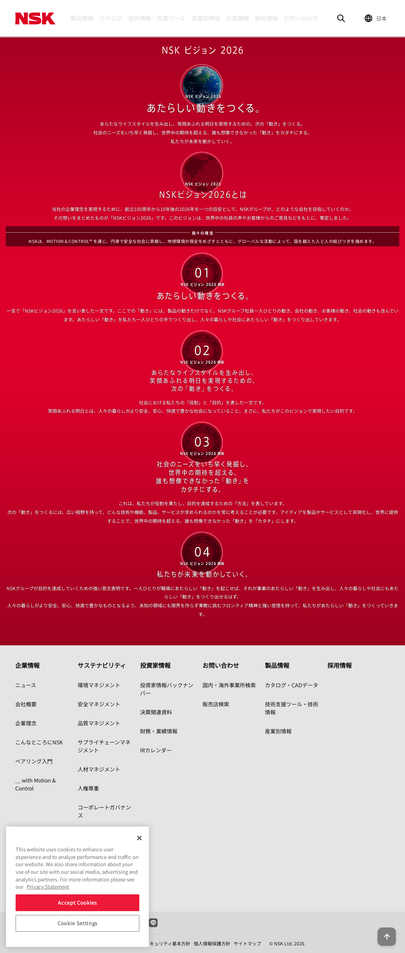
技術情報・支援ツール (156, 18)
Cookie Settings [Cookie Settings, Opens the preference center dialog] (77, 923)
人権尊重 (88, 788)
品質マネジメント (99, 723)
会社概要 (26, 704)
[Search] (341, 18)
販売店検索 (215, 704)
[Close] (139, 838)
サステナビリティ (102, 665)
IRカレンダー (156, 750)
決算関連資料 (156, 712)
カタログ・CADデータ (291, 685)
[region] (77, 887)
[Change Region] (377, 18)
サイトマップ (247, 943)
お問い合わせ (301, 18)
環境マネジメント (99, 685)
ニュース (25, 685)
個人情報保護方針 (212, 943)
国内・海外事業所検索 (229, 685)
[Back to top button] (381, 925)
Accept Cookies (77, 902)
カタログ (110, 18)
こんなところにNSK (39, 742)
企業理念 (26, 723)
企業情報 (237, 18)
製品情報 (81, 18)
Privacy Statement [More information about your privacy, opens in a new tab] (48, 886)
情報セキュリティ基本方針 (163, 943)
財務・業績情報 (158, 731)
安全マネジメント (99, 704)
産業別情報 (205, 18)
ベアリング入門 (34, 761)
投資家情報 (155, 665)
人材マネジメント (99, 769)
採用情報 (266, 18)
